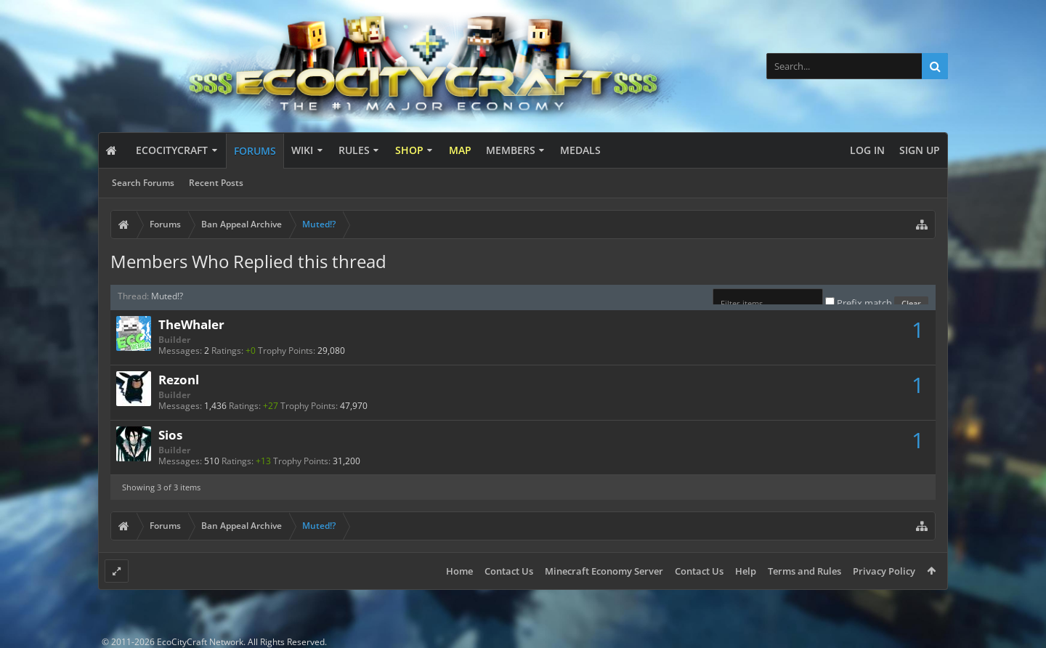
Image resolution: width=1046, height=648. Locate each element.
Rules (354, 150)
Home (459, 571)
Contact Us (509, 571)
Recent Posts (216, 183)
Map (460, 150)
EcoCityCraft (172, 150)
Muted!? (167, 296)
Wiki (302, 150)
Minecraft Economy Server (604, 571)
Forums (255, 151)
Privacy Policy (884, 571)
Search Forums (143, 183)
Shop (409, 150)
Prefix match (859, 302)
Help (745, 571)
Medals (580, 150)
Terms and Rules (804, 571)
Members (510, 150)
